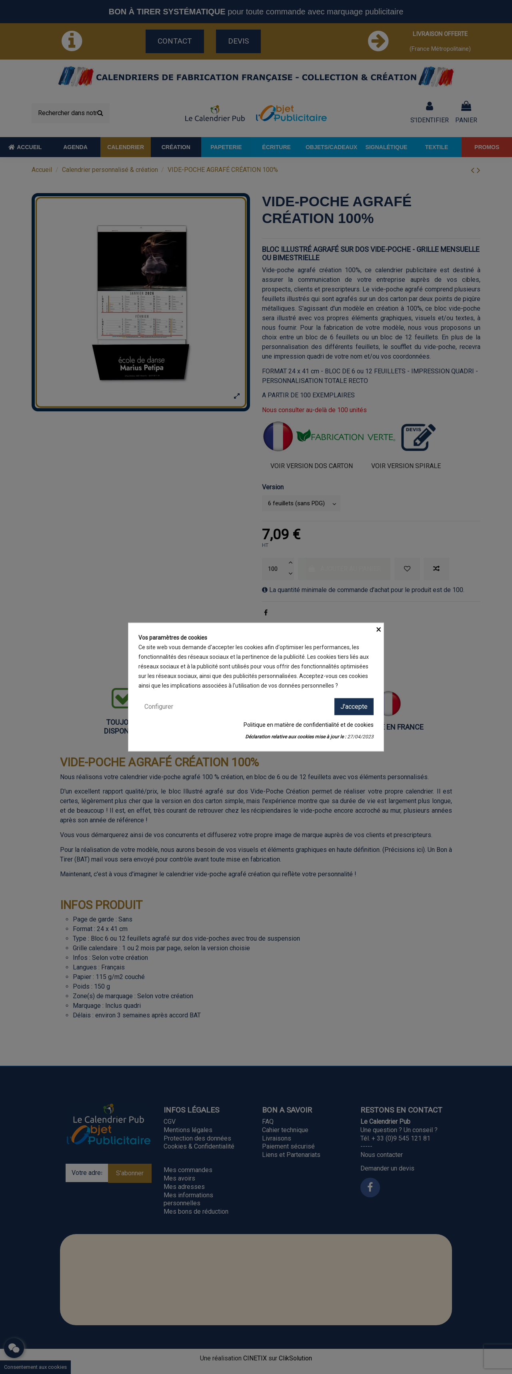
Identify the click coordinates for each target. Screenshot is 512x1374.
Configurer (158, 706)
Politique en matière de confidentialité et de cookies (309, 725)
